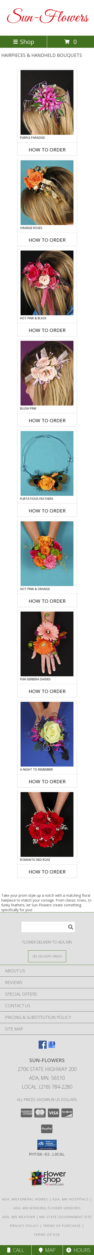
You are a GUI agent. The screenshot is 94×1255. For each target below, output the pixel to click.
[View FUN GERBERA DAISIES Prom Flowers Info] (47, 644)
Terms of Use (47, 1234)
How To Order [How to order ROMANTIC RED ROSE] (47, 871)
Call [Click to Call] (15, 1250)
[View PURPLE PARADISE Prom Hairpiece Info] (47, 102)
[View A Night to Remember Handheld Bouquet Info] (47, 734)
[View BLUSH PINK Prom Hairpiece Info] (47, 373)
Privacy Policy (24, 1225)
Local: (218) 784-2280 (47, 1086)
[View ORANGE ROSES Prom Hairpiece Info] (47, 192)
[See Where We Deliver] (47, 956)
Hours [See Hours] (78, 1250)
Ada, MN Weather (18, 1217)
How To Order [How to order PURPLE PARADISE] (47, 149)
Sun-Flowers (47, 18)
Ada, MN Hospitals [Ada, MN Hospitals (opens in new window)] (70, 1199)
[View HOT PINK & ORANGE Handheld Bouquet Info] (47, 553)
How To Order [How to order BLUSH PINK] (47, 420)
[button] (47, 1145)
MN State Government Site (65, 1217)
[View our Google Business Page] (52, 1047)
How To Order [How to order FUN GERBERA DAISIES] (47, 691)
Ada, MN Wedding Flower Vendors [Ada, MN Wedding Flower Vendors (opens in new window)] (47, 1208)
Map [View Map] (47, 1250)
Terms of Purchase (62, 1225)
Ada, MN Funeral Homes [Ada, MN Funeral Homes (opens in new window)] (25, 1199)
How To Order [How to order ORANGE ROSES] (47, 240)
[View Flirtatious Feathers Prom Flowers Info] (47, 463)
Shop (23, 41)
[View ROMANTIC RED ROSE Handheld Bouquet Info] (47, 824)
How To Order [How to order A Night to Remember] (47, 781)
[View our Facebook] (43, 1047)
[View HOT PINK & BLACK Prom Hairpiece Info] (47, 283)
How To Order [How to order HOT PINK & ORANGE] (47, 601)
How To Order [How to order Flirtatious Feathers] (47, 510)
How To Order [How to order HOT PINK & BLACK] (47, 330)
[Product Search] (48, 927)
